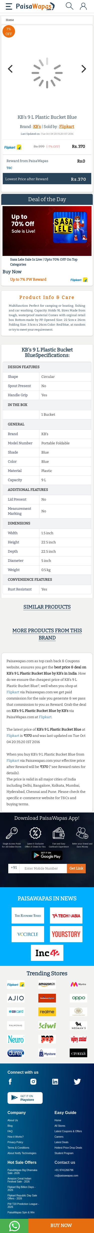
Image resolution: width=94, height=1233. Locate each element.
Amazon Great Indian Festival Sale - (19, 1180)
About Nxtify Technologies (22, 1153)
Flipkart (66, 126)
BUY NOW (61, 1225)
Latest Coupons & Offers (68, 1131)
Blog (10, 1125)
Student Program (64, 1153)
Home (58, 1120)
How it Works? (16, 1136)
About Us (13, 1120)
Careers (59, 1136)
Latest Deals (62, 1142)
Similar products (47, 607)
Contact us (65, 1162)
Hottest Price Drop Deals (68, 1147)
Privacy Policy (15, 1142)
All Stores (60, 1125)
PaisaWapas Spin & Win (21, 1212)
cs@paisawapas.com (66, 1175)
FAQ (10, 1131)
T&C (9, 168)
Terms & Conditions (18, 1147)
